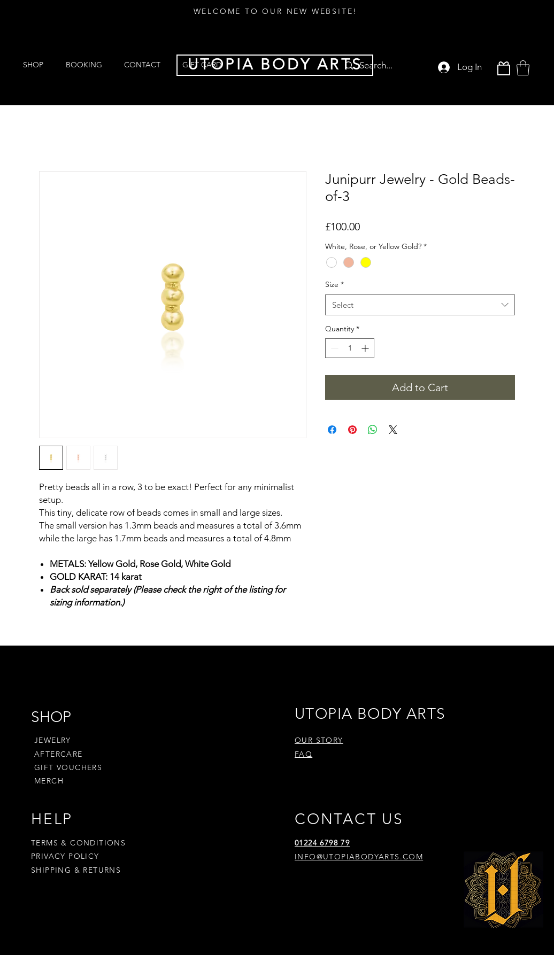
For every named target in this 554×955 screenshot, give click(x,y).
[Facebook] (314, 890)
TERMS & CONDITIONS (78, 843)
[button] (523, 68)
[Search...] (381, 65)
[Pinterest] (354, 890)
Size (334, 284)
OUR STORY (319, 740)
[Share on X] (393, 429)
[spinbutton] (349, 348)
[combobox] (420, 304)
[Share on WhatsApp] (372, 429)
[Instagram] (334, 890)
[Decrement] (333, 348)
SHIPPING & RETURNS (76, 870)
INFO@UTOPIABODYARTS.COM (359, 856)
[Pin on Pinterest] (352, 429)
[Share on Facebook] (332, 429)
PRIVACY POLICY (66, 856)
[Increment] (366, 348)
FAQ (303, 754)
